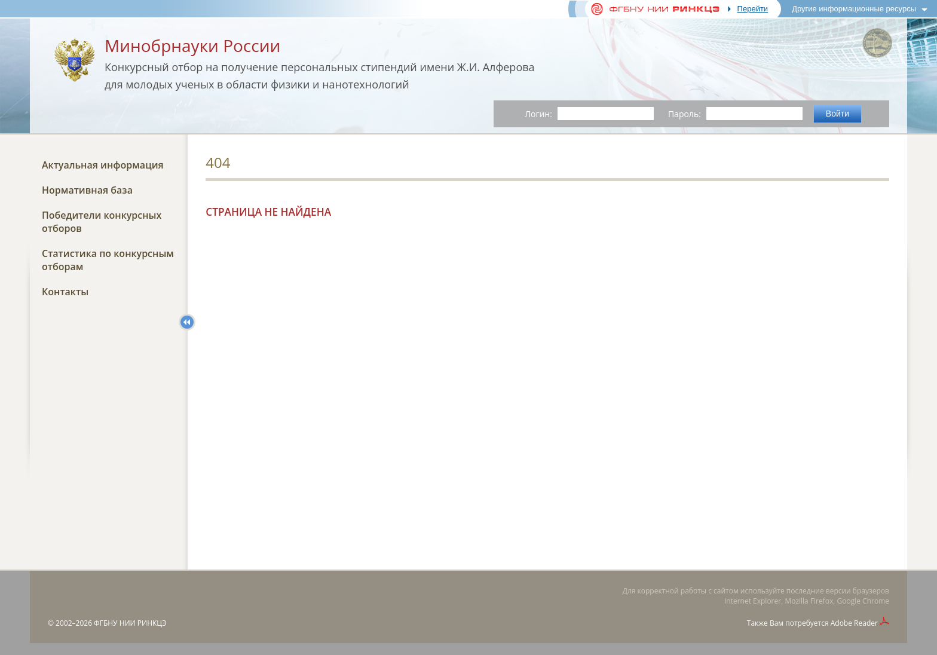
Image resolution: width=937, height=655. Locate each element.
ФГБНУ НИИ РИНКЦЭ (130, 623)
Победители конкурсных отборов (101, 222)
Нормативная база (87, 190)
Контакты (65, 291)
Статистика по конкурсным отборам (108, 260)
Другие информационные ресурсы (854, 8)
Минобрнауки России (192, 45)
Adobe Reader (854, 623)
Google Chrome (863, 601)
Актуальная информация (103, 165)
